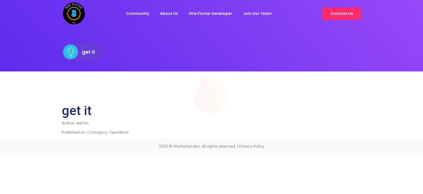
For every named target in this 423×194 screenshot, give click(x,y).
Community (137, 13)
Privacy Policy (251, 146)
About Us (169, 13)
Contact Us (341, 13)
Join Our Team (257, 13)
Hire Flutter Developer (210, 13)
